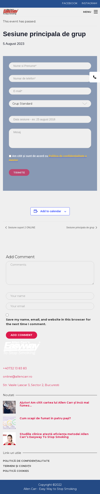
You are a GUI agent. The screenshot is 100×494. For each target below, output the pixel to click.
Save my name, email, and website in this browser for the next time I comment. (48, 322)
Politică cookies (16, 470)
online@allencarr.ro (17, 376)
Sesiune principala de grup (80, 227)
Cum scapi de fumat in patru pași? (45, 418)
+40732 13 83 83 (15, 368)
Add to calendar (50, 211)
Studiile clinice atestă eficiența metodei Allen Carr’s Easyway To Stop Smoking (54, 435)
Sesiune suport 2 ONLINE (21, 227)
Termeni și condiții (17, 465)
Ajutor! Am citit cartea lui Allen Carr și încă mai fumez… (54, 404)
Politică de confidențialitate (26, 460)
